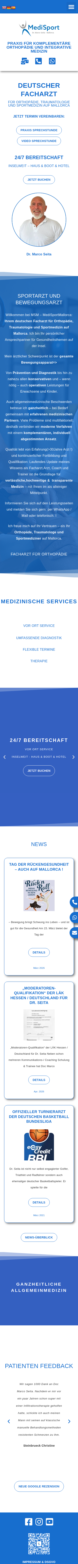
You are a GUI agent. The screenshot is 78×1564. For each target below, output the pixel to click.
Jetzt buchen (38, 770)
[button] (71, 6)
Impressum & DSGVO (38, 1562)
